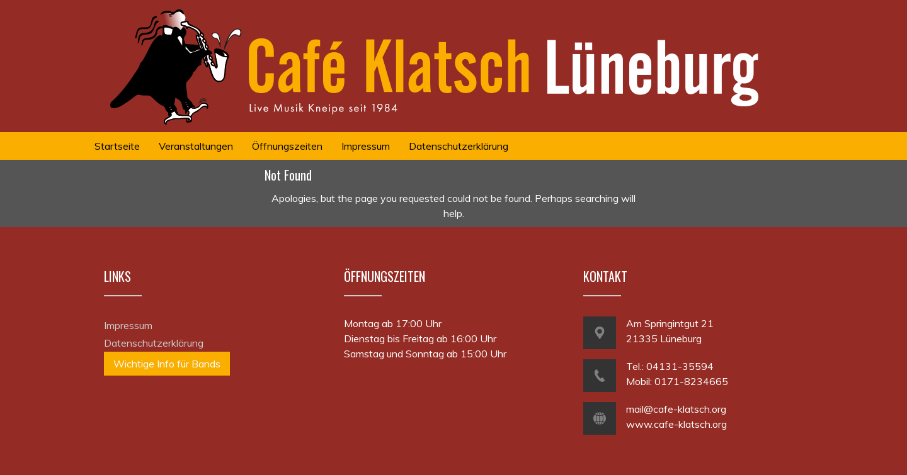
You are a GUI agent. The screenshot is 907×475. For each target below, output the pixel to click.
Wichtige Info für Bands (166, 363)
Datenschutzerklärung (153, 343)
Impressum (128, 325)
